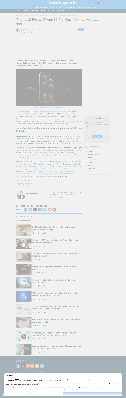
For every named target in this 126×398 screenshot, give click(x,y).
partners (17, 379)
